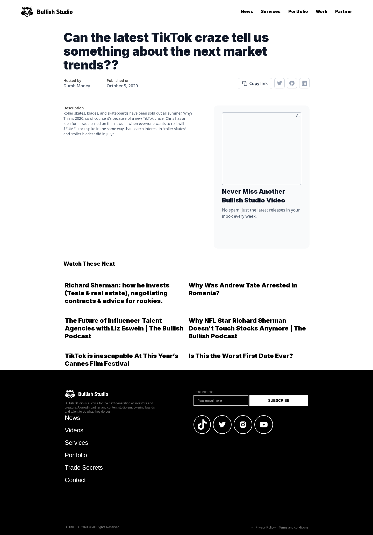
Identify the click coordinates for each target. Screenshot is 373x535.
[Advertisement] (261, 150)
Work (321, 11)
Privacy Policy (265, 527)
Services (271, 11)
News (247, 11)
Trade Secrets (84, 467)
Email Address (203, 392)
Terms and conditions (293, 527)
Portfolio (298, 11)
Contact (75, 479)
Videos (74, 430)
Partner (343, 11)
